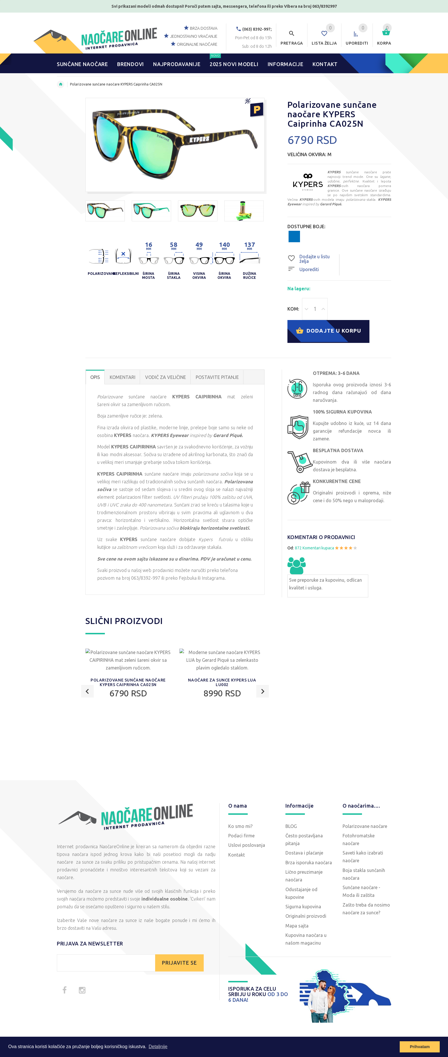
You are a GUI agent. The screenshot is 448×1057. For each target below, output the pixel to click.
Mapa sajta (297, 926)
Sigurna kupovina (303, 906)
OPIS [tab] (95, 377)
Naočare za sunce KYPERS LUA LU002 (222, 745)
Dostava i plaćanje (304, 853)
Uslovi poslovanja (246, 845)
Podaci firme (241, 836)
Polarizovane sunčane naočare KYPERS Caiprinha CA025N (128, 745)
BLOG (291, 826)
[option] (105, 210)
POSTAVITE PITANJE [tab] (217, 377)
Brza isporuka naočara (308, 862)
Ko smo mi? (240, 826)
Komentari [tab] (122, 377)
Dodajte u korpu (330, 331)
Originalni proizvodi (305, 916)
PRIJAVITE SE (179, 963)
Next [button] (262, 691)
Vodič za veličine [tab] (165, 377)
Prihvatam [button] (420, 1046)
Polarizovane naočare (365, 826)
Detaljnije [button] (158, 1046)
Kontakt (236, 855)
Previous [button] (87, 691)
